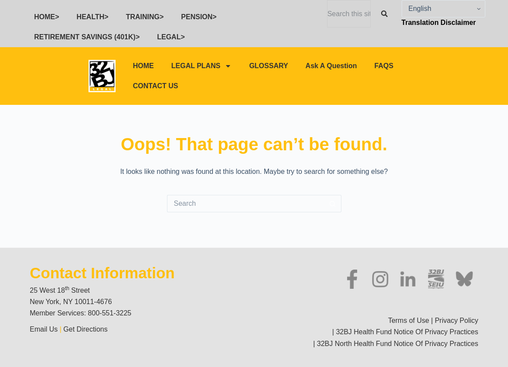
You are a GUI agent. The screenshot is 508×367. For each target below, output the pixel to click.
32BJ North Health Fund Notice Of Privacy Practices (396, 343)
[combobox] (349, 14)
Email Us (44, 329)
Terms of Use (408, 320)
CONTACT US (155, 86)
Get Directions (85, 329)
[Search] (386, 14)
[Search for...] (245, 203)
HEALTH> (93, 17)
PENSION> (198, 17)
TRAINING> (145, 17)
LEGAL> (171, 37)
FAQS (384, 65)
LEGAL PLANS (201, 66)
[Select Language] (443, 8)
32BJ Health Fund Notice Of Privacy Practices (406, 332)
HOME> (46, 17)
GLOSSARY (268, 65)
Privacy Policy (456, 320)
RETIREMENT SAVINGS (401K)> (87, 37)
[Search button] (332, 203)
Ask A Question (331, 65)
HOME (143, 65)
